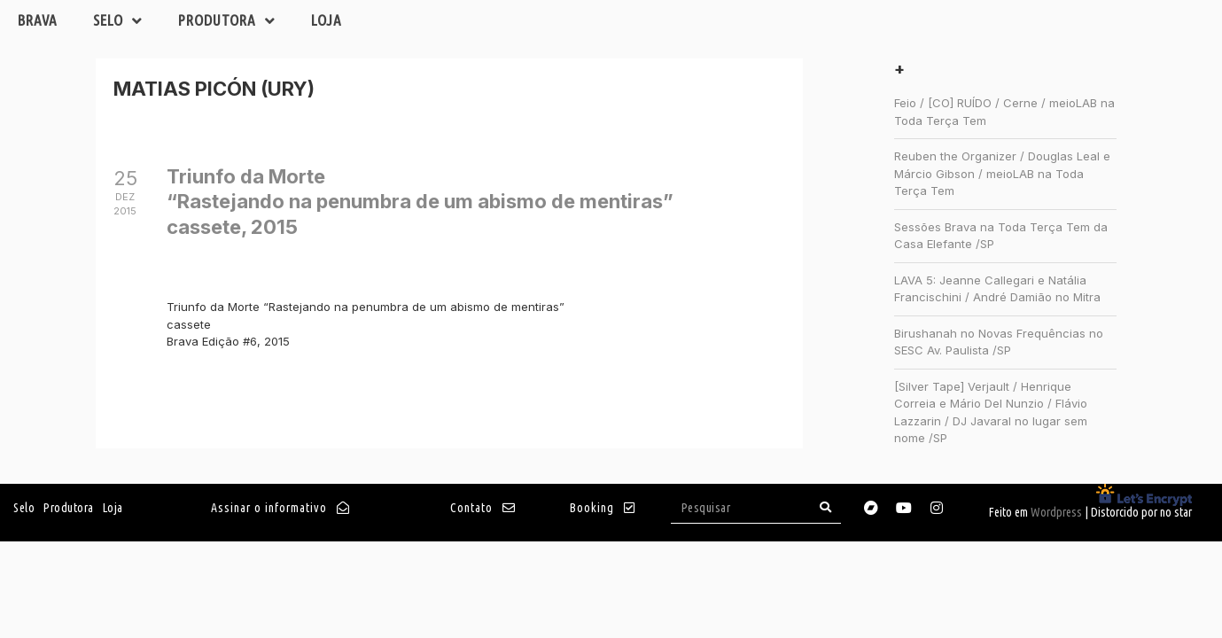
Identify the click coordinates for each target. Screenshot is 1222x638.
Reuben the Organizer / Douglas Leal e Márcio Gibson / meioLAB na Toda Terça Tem (1002, 173)
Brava (38, 20)
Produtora (227, 20)
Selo (118, 20)
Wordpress (1056, 512)
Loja (326, 20)
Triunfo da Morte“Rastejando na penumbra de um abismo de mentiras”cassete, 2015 (420, 201)
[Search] (825, 507)
